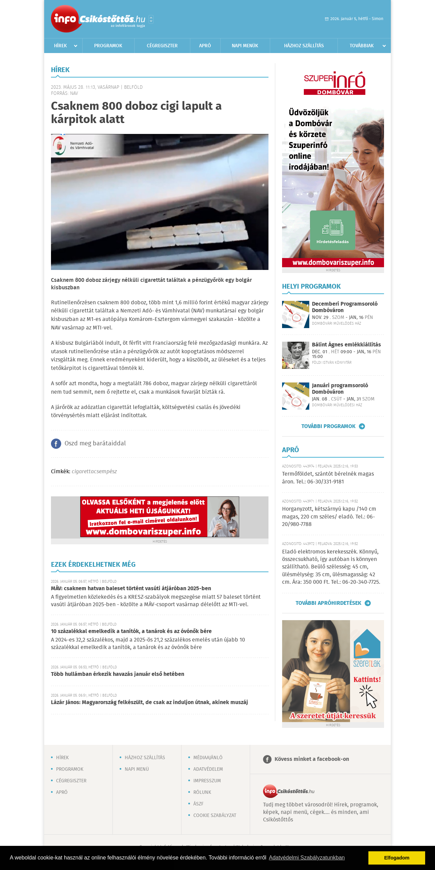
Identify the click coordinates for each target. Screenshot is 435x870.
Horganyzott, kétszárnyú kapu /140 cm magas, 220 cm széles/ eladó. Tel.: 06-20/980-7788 (329, 517)
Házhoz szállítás (304, 46)
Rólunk (202, 792)
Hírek (60, 46)
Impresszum (207, 781)
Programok (108, 46)
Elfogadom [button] (397, 857)
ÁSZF (198, 804)
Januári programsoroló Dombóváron (340, 388)
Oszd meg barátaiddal (95, 443)
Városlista (151, 19)
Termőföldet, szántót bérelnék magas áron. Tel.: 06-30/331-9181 (328, 478)
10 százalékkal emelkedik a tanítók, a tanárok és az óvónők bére (131, 631)
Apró (205, 46)
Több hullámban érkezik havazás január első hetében (117, 674)
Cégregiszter (162, 46)
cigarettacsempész (94, 471)
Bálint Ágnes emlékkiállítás (346, 345)
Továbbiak (362, 46)
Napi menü (137, 769)
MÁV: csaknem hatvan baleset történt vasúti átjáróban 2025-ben (131, 588)
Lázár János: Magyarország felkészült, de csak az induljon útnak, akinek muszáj (149, 702)
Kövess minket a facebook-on (312, 759)
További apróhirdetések (328, 603)
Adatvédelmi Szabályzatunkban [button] (307, 857)
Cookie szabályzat (214, 815)
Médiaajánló (208, 758)
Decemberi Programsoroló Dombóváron (345, 307)
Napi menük (245, 46)
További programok (328, 426)
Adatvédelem (208, 769)
